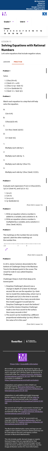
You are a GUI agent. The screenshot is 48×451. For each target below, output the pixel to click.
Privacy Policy (14, 364)
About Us (41, 3)
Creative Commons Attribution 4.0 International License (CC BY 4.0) (23, 375)
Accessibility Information (29, 364)
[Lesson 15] (13, 33)
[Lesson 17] (21, 33)
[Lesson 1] (4, 31)
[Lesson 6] (19, 31)
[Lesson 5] (16, 31)
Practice (18, 62)
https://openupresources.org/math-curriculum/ (22, 380)
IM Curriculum (40, 1)
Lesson (6, 62)
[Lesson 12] (41, 31)
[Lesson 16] (17, 33)
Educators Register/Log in (35, 9)
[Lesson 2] (7, 31)
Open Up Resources (30, 410)
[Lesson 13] (5, 33)
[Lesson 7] (23, 31)
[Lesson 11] (37, 31)
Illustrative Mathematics (26, 387)
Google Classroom (38, 7)
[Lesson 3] (10, 31)
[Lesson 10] (33, 31)
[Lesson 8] (26, 31)
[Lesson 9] (29, 31)
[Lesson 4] (13, 31)
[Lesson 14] (9, 33)
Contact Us (41, 5)
